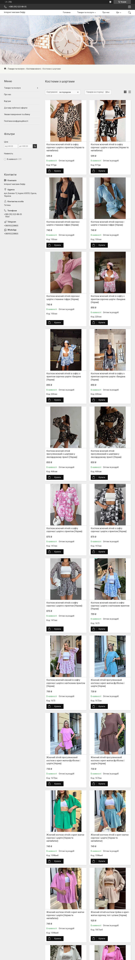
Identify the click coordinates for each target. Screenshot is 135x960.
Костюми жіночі (34, 69)
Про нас (105, 12)
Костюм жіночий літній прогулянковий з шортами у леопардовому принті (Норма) (61, 454)
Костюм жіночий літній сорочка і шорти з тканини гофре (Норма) (63, 223)
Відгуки (7, 101)
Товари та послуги (85, 12)
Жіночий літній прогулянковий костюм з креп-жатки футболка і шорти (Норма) (107, 683)
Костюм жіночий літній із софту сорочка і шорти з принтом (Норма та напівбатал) (65, 147)
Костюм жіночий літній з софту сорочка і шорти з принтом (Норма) (64, 530)
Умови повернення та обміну (17, 114)
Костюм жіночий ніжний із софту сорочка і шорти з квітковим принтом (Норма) (110, 605)
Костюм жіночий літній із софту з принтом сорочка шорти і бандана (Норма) (108, 299)
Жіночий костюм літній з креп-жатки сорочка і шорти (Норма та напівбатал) (65, 837)
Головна (66, 12)
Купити (57, 171)
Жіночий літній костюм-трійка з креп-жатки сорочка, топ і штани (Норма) (110, 913)
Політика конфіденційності (16, 121)
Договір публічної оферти (15, 108)
